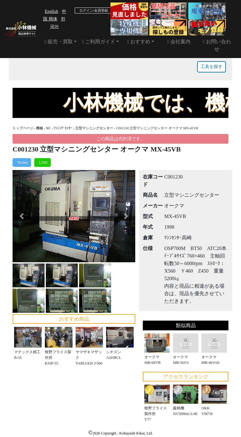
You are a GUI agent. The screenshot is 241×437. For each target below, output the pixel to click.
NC (48, 128)
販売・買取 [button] (59, 41)
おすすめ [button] (138, 41)
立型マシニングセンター (94, 128)
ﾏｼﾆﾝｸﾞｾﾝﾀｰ (63, 128)
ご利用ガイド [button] (98, 41)
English (51, 11)
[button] (22, 216)
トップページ (23, 128)
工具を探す (211, 66)
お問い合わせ (217, 45)
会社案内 (178, 41)
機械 (39, 128)
